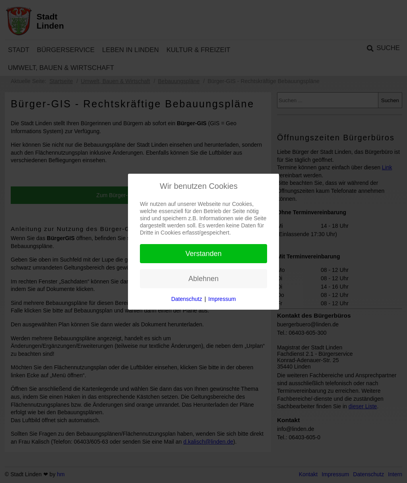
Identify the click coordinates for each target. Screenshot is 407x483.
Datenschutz (186, 299)
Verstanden (203, 254)
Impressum (222, 299)
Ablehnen (203, 279)
